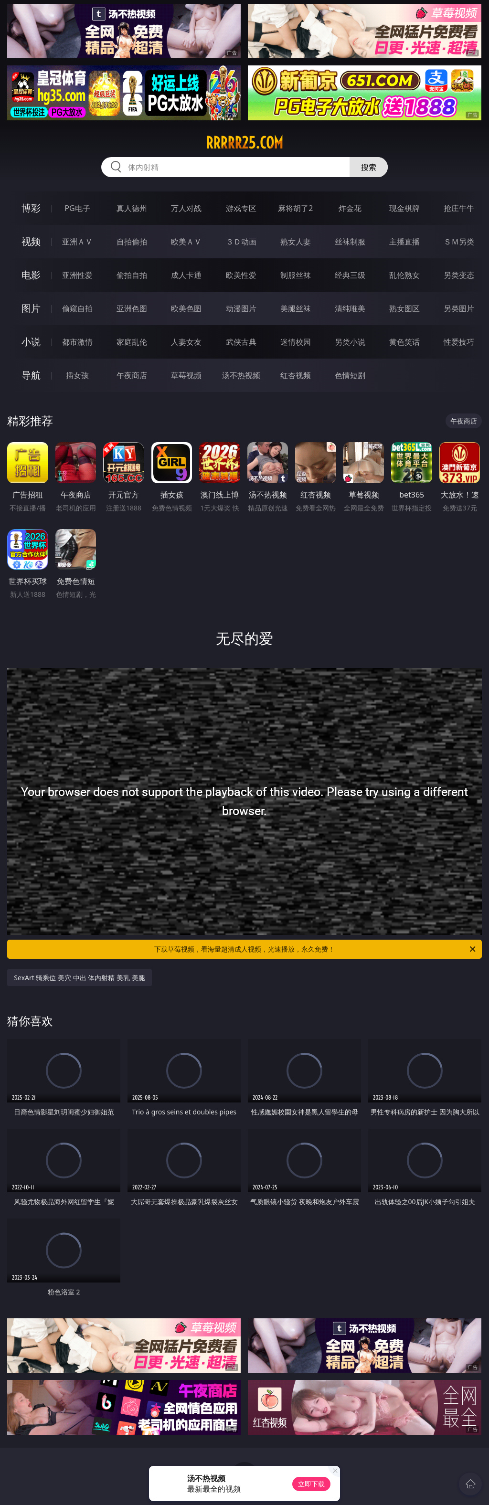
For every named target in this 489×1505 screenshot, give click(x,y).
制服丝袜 (295, 275)
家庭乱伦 (132, 342)
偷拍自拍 (132, 275)
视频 (31, 241)
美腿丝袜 (295, 308)
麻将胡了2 (295, 208)
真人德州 (132, 208)
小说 (31, 341)
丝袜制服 (350, 241)
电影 (31, 274)
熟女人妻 (295, 241)
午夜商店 (132, 375)
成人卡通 (186, 275)
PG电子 (77, 208)
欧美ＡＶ (186, 241)
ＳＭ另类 (459, 241)
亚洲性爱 (77, 275)
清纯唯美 (350, 308)
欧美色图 (186, 308)
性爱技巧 (459, 342)
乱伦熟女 (404, 275)
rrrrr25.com (244, 142)
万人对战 (186, 208)
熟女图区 (404, 308)
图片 (31, 308)
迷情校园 (295, 342)
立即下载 (311, 1483)
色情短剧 (350, 375)
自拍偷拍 (132, 241)
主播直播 (404, 241)
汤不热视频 (241, 375)
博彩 (31, 207)
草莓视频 (186, 375)
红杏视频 (295, 375)
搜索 (368, 167)
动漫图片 (241, 308)
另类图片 (459, 308)
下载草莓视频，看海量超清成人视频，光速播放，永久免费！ (315, 949)
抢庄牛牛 (459, 208)
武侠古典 (241, 342)
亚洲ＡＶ (77, 241)
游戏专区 (241, 208)
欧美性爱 (241, 275)
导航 (31, 375)
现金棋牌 (404, 208)
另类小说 (350, 342)
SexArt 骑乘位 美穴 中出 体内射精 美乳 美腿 (79, 977)
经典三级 (350, 275)
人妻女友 (186, 342)
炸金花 (350, 208)
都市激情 (77, 342)
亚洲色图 (132, 308)
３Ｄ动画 (241, 241)
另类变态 (459, 275)
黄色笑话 (404, 342)
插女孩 (77, 375)
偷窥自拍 (77, 308)
